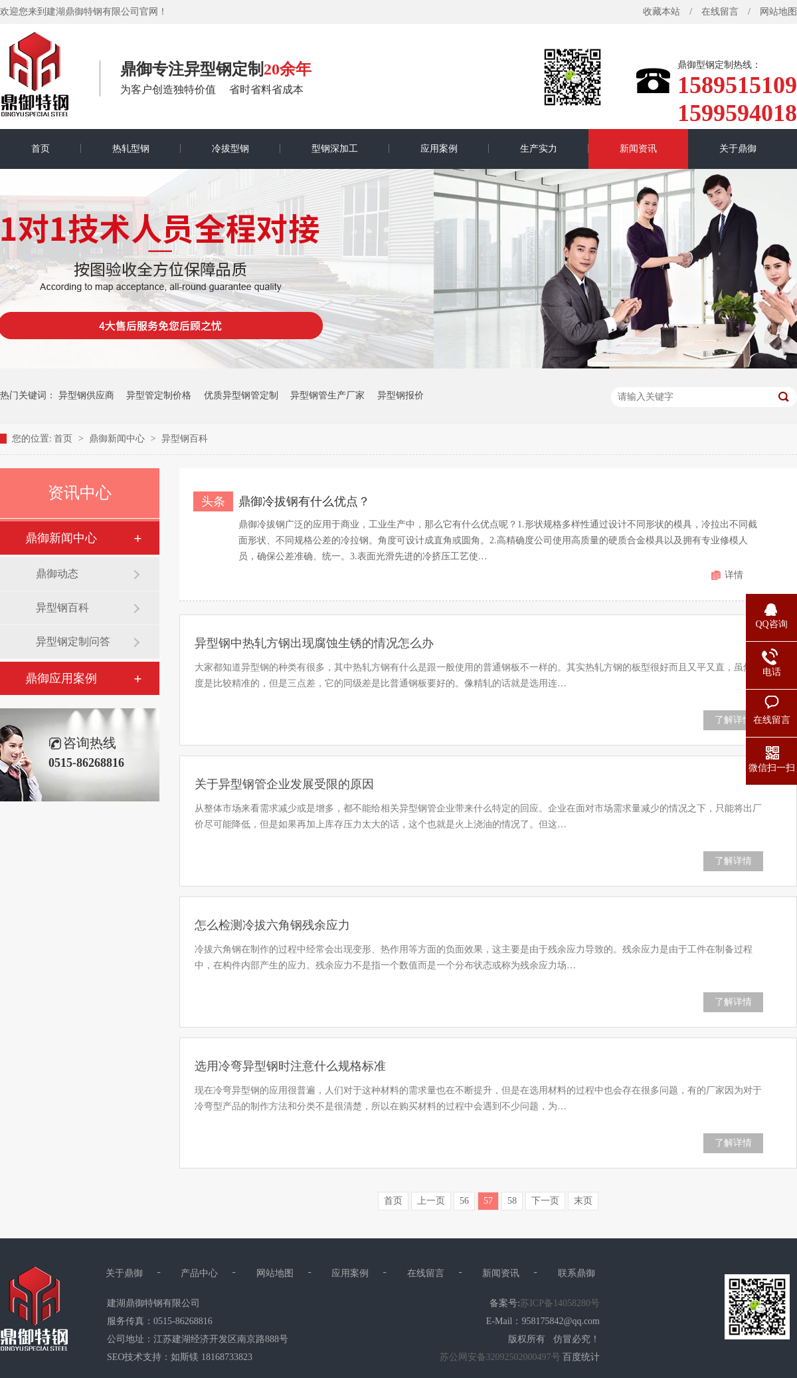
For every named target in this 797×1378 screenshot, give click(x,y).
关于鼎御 (737, 149)
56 (464, 1201)
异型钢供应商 (86, 395)
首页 (40, 149)
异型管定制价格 (158, 395)
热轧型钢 (130, 149)
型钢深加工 (334, 149)
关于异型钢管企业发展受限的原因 (284, 784)
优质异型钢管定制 (241, 395)
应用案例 (439, 149)
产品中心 (199, 1273)
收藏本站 (661, 12)
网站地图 (275, 1273)
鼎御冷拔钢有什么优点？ (304, 501)
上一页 (431, 1201)
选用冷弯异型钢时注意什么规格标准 (290, 1066)
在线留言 (720, 12)
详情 (734, 575)
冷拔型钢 (230, 149)
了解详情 (733, 720)
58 (512, 1201)
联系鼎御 (576, 1273)
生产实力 (538, 149)
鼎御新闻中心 (118, 439)
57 (488, 1201)
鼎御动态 (57, 573)
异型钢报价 (400, 395)
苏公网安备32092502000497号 (500, 1357)
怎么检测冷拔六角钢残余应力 (272, 925)
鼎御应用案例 (61, 678)
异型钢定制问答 (73, 641)
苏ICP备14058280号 (560, 1303)
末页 (583, 1201)
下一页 (545, 1201)
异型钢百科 (184, 439)
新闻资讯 (638, 149)
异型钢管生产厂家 (327, 395)
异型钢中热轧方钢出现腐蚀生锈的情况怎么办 (314, 643)
